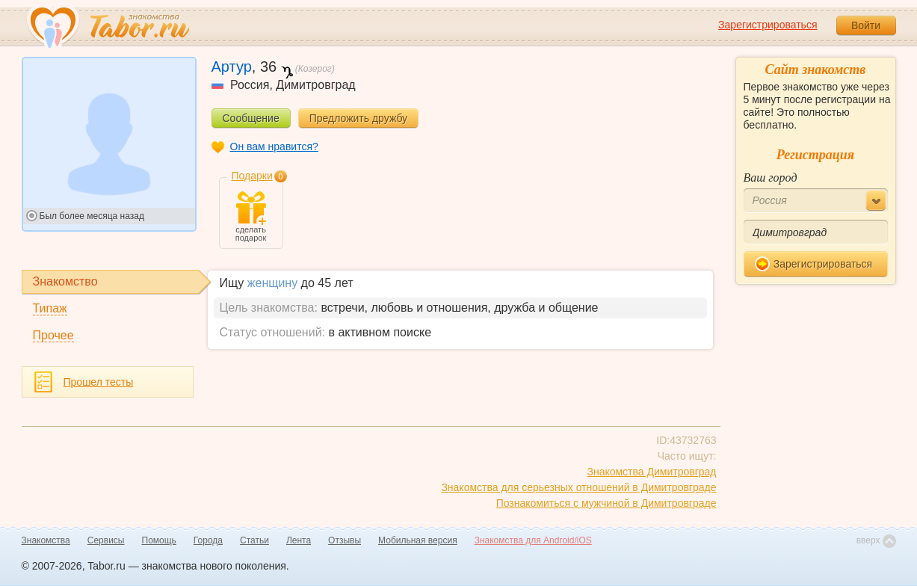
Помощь (159, 540)
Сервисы (106, 540)
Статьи (254, 540)
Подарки (252, 176)
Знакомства (46, 540)
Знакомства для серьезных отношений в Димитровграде (578, 487)
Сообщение (251, 118)
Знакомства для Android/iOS (533, 540)
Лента (298, 540)
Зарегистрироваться (767, 25)
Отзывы (344, 540)
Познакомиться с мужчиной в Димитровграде (606, 503)
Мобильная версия (417, 540)
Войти (865, 25)
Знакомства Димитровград (651, 472)
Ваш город (770, 177)
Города (208, 540)
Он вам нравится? (274, 146)
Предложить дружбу (358, 118)
